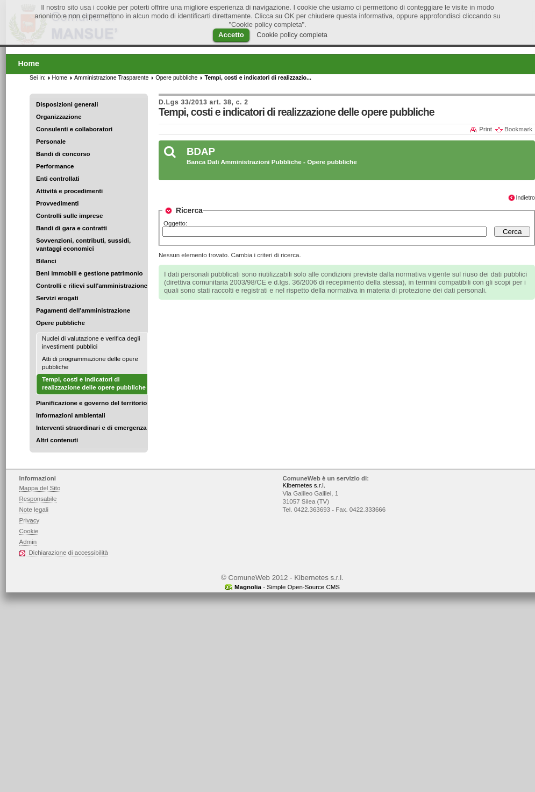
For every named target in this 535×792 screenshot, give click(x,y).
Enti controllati (58, 178)
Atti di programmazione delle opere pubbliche (90, 363)
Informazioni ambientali (70, 415)
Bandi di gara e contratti (71, 228)
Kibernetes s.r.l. (304, 485)
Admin (28, 542)
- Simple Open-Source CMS (287, 587)
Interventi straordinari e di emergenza (91, 428)
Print (485, 129)
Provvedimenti (57, 203)
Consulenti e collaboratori (74, 129)
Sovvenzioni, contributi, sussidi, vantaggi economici (83, 244)
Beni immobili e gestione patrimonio (89, 273)
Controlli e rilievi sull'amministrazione (91, 285)
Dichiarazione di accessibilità (68, 552)
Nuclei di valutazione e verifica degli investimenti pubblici (91, 342)
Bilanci (46, 261)
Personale (51, 141)
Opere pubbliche (60, 323)
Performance (55, 166)
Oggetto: (175, 223)
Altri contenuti (57, 440)
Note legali (34, 509)
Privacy (29, 520)
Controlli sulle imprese (69, 216)
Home (59, 77)
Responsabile (38, 499)
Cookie (29, 531)
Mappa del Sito (40, 488)
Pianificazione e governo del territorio (91, 403)
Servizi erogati (57, 298)
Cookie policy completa (291, 35)
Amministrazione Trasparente (111, 77)
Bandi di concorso (63, 154)
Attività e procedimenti (69, 191)
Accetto (231, 35)
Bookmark (518, 129)
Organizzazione (59, 117)
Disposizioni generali (67, 104)
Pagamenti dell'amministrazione (83, 310)
